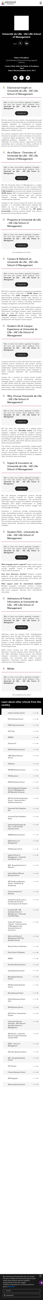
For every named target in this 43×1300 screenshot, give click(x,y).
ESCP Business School (15, 728)
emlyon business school (16, 722)
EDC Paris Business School (17, 1061)
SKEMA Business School (16, 844)
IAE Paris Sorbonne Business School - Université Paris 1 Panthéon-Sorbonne (18, 809)
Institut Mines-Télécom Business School (16, 883)
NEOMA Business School (16, 779)
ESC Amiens (12, 1075)
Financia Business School (16, 1081)
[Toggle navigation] (40, 3)
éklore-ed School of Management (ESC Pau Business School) (16, 947)
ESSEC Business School (16, 734)
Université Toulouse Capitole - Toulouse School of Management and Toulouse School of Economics (17, 935)
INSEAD (10, 746)
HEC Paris (11, 740)
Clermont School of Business (15, 901)
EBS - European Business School (16, 1068)
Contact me (21, 122)
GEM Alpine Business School (15, 765)
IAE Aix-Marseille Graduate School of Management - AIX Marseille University (17, 799)
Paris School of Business (16, 961)
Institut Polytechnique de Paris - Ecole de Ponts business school (17, 835)
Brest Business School (15, 1002)
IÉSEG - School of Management (14, 1054)
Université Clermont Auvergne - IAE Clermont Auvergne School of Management (16, 1033)
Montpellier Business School (15, 987)
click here (11, 1286)
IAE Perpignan (13, 1087)
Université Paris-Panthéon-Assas (17, 826)
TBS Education (13, 785)
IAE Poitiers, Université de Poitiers (17, 1023)
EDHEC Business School (16, 758)
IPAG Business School (15, 1016)
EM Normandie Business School (16, 995)
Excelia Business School (16, 979)
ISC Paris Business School (17, 973)
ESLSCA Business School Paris (16, 1009)
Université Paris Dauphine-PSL (17, 818)
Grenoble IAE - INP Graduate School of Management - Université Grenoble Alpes (17, 922)
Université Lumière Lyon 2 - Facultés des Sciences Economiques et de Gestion (18, 911)
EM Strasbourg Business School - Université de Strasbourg (16, 892)
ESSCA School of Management (14, 851)
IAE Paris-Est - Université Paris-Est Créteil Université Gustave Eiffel (17, 1044)
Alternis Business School (16, 1093)
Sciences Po (12, 752)
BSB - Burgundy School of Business (17, 875)
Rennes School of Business (17, 955)
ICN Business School (15, 858)
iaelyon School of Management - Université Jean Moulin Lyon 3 (17, 866)
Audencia (11, 773)
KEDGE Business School (16, 791)
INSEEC (10, 967)
